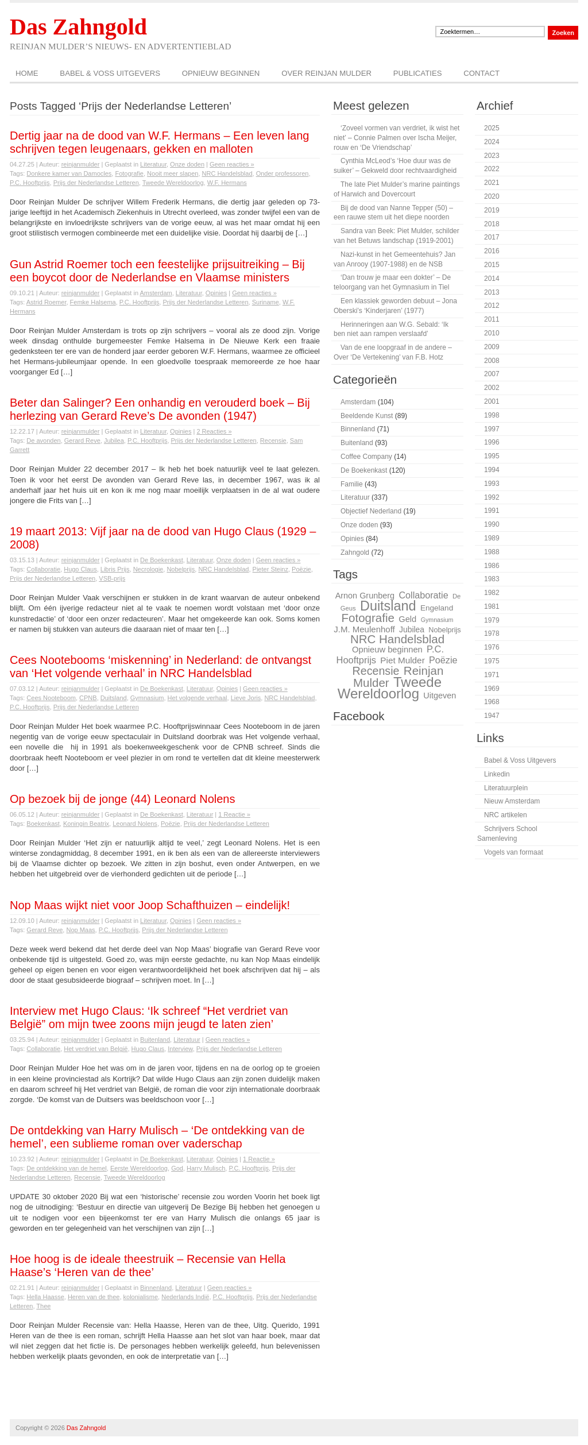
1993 (492, 484)
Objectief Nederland (371, 511)
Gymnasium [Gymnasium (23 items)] (437, 619)
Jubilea (114, 440)
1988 (492, 552)
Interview (180, 1048)
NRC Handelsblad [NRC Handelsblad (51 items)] (397, 639)
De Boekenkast (161, 560)
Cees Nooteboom (51, 697)
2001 (492, 401)
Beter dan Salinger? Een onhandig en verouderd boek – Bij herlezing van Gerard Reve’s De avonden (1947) (160, 409)
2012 (492, 306)
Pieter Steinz (270, 569)
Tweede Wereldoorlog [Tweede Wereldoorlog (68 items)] (390, 688)
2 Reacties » (213, 431)
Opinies (216, 292)
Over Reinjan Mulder (326, 73)
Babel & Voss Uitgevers (110, 73)
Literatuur (153, 164)
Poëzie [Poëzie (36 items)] (443, 660)
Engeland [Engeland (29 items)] (436, 608)
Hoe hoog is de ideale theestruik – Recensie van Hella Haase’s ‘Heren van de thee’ (147, 1265)
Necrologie (148, 569)
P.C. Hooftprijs (30, 182)
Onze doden (187, 164)
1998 (492, 415)
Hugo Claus (80, 569)
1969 (492, 689)
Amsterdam (156, 292)
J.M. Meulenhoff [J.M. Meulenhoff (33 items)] (364, 629)
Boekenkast (42, 823)
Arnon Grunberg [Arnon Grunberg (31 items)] (364, 595)
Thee (43, 1306)
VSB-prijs (112, 578)
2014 (492, 279)
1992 (492, 497)
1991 (492, 511)
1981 (492, 606)
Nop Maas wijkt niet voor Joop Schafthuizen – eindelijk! (150, 905)
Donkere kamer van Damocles (68, 173)
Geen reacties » (232, 164)
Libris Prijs (115, 569)
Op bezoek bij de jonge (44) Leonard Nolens (122, 799)
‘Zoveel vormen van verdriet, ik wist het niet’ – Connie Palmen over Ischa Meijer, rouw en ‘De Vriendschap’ (396, 138)
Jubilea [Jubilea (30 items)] (411, 629)
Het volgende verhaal (197, 697)
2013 (492, 292)
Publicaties (417, 73)
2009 (492, 347)
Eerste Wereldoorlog (139, 1168)
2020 (492, 196)
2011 (492, 319)
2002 (492, 388)
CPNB (88, 697)
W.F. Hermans (227, 182)
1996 (492, 442)
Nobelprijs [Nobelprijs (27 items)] (444, 630)
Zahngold (355, 552)
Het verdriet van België (95, 1048)
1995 (492, 456)
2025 (492, 128)
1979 (492, 620)
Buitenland (155, 1039)
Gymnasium (147, 697)
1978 (492, 633)
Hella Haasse (45, 1296)
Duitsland (113, 697)
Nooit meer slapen (172, 173)
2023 (492, 156)
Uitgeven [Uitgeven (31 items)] (439, 695)
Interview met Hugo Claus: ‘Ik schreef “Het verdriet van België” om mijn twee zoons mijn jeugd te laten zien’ (149, 1017)
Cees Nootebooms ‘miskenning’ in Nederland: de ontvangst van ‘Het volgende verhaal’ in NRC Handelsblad (160, 666)
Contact (481, 73)
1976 (492, 647)
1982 (492, 593)
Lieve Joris (246, 697)
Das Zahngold (78, 27)
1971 (492, 675)
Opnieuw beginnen (221, 73)
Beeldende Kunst (367, 416)
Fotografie (129, 173)
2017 (492, 237)
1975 (492, 661)
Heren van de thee (94, 1296)
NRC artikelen (505, 815)
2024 (492, 142)
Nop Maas (80, 929)
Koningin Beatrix (86, 823)
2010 (492, 333)
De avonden (43, 440)
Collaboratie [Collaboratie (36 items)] (423, 595)
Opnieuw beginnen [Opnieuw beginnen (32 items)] (387, 649)
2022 (492, 169)
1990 (492, 524)
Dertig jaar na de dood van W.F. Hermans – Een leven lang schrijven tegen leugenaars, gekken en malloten (159, 142)
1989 (492, 538)
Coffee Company (366, 457)
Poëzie (301, 569)
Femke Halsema (93, 302)
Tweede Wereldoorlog (173, 182)
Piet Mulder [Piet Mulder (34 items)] (402, 660)
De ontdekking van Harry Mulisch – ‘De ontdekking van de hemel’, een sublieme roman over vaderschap (157, 1137)
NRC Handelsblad (227, 173)
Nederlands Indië (185, 1296)
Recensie (273, 440)
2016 (492, 251)
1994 (492, 470)
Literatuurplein (506, 788)
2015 (492, 265)
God (177, 1168)
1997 (492, 429)
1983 (492, 579)
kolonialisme (140, 1296)
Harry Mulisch (206, 1168)
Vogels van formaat (513, 852)
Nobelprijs (181, 569)
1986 (492, 566)
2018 (492, 224)
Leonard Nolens (135, 823)
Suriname (265, 302)
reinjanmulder (80, 164)
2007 (492, 374)
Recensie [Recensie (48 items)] (376, 670)
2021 (492, 183)
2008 (492, 361)
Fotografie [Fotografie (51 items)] (367, 617)
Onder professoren (282, 173)
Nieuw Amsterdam (512, 801)
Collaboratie (43, 569)
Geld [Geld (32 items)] (407, 619)
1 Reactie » (234, 814)
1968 (492, 702)
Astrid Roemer (46, 302)
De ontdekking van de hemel (66, 1168)
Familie (352, 484)
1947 (492, 716)
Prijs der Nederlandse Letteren (96, 182)
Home (27, 73)
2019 (492, 210)
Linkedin (497, 774)
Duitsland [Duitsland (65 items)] (388, 605)
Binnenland (156, 1287)
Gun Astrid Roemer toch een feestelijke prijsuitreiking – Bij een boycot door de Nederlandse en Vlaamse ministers (157, 271)
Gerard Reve (82, 440)
